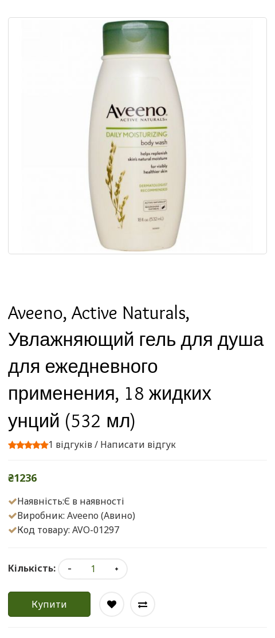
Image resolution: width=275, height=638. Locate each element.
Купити (49, 604)
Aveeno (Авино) (101, 515)
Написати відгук (138, 444)
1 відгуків (70, 444)
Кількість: (32, 568)
